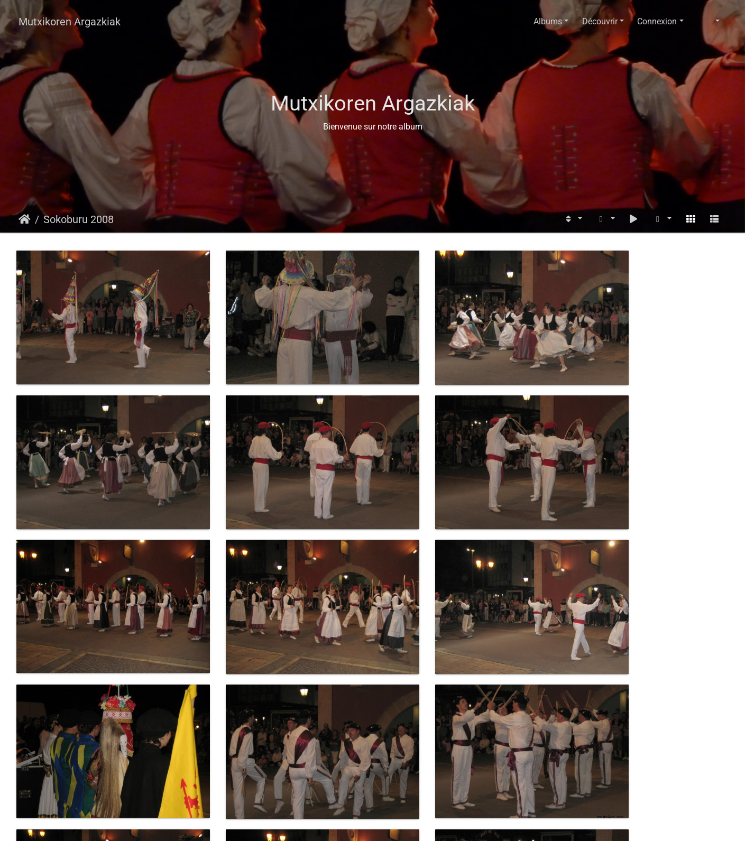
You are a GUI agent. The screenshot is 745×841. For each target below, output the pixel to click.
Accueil (25, 219)
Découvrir (600, 21)
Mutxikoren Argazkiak (70, 21)
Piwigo (397, 823)
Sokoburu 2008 (78, 219)
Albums (548, 21)
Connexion (657, 21)
